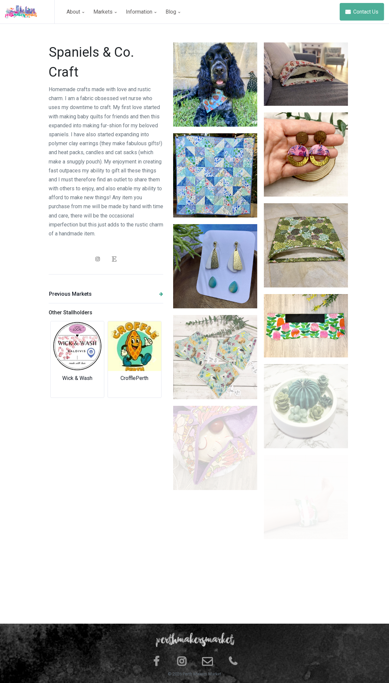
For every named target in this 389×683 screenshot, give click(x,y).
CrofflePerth (134, 378)
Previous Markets (106, 294)
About (75, 12)
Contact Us (361, 12)
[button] (57, 359)
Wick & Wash (77, 378)
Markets (105, 12)
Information (141, 12)
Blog (173, 12)
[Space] (30, 12)
